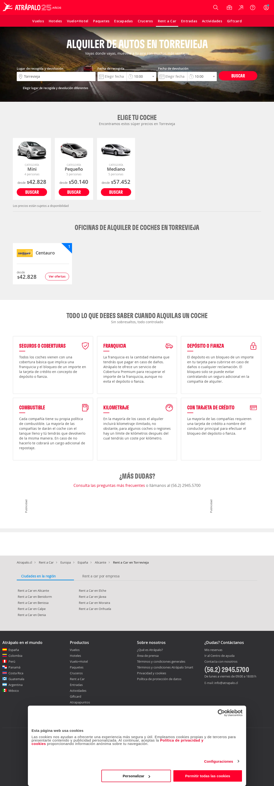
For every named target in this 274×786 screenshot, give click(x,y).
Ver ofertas (57, 276)
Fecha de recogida (110, 68)
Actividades (78, 690)
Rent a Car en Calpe (32, 609)
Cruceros (76, 673)
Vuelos (75, 650)
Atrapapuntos (80, 702)
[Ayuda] (253, 7)
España (83, 562)
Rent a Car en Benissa (33, 602)
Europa (65, 562)
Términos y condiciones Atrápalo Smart (165, 667)
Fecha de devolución (173, 68)
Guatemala (16, 679)
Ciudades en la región (38, 576)
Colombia (15, 655)
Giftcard (75, 696)
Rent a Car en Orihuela (95, 609)
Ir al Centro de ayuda (219, 656)
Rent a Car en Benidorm (35, 596)
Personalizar (136, 776)
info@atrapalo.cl (226, 683)
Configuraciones (218, 761)
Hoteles (75, 655)
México (13, 690)
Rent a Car (46, 562)
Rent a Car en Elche (92, 590)
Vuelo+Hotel (79, 661)
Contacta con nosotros (220, 662)
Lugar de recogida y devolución (40, 68)
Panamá (14, 667)
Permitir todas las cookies (207, 776)
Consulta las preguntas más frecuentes (109, 485)
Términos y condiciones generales (161, 661)
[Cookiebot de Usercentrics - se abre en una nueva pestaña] (221, 713)
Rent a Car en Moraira (94, 602)
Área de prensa (148, 655)
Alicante (100, 562)
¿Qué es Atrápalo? (150, 650)
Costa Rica (15, 673)
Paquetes (76, 667)
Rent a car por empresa (101, 576)
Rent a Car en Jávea (92, 596)
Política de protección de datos (159, 679)
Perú (11, 661)
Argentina (15, 685)
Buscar (238, 76)
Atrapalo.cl (24, 562)
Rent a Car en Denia (32, 615)
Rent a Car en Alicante (33, 590)
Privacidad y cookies (151, 673)
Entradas (76, 685)
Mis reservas (213, 650)
